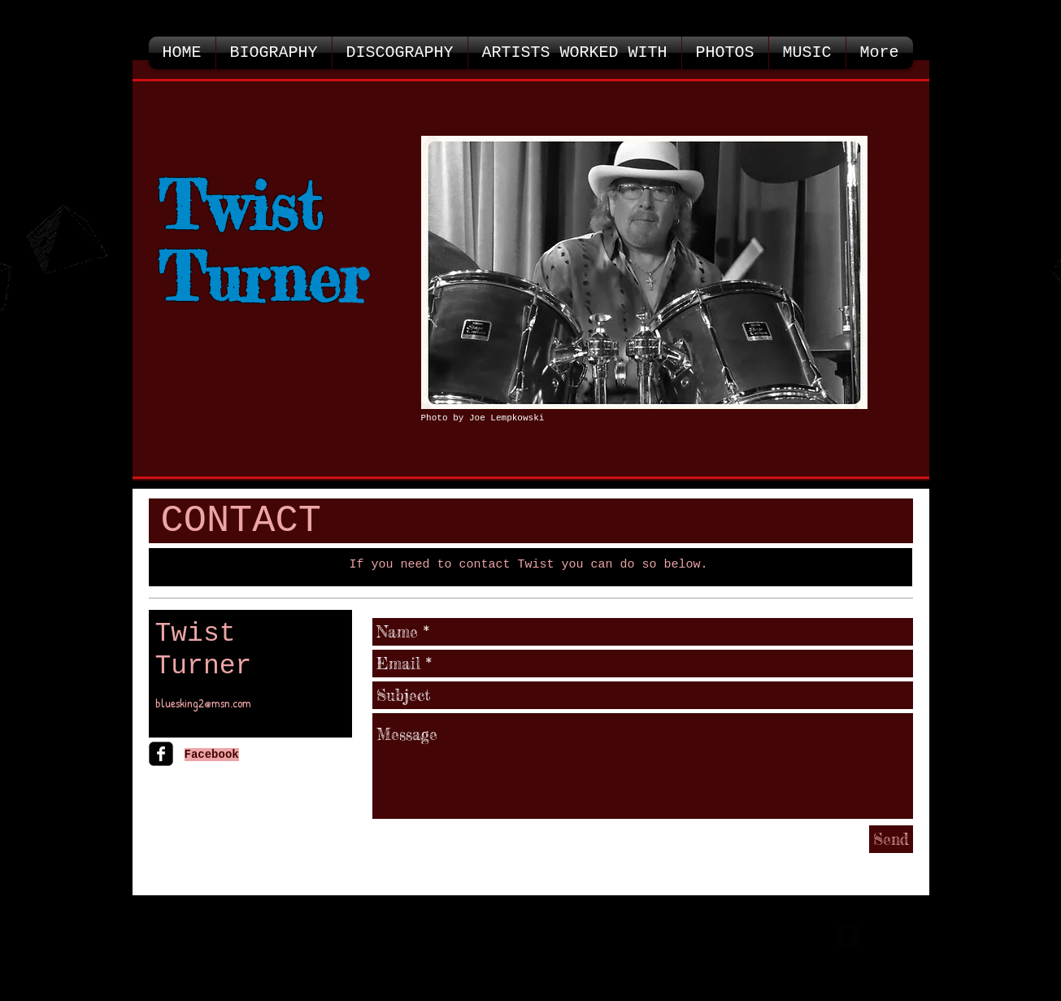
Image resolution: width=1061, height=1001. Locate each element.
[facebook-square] (161, 754)
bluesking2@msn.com (203, 703)
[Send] (891, 839)
